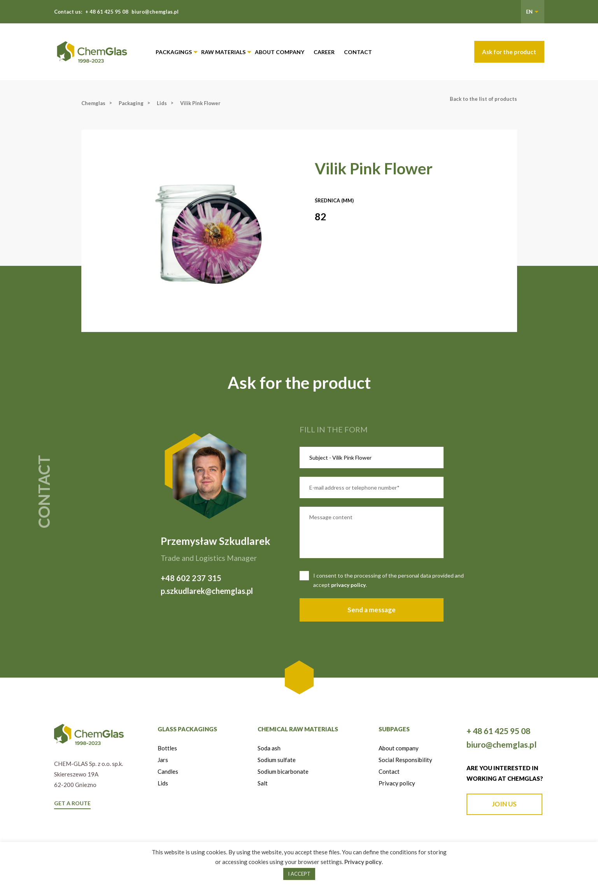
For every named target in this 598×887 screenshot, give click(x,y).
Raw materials (223, 52)
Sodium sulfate (277, 759)
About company (279, 52)
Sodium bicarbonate (283, 771)
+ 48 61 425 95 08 (106, 12)
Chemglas (93, 103)
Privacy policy (397, 783)
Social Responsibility (405, 759)
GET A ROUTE (72, 803)
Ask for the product (509, 51)
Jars (163, 759)
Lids (162, 103)
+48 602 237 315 (191, 578)
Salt (263, 783)
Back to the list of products (483, 99)
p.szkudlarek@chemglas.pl (207, 590)
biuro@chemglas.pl (155, 12)
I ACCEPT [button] (299, 874)
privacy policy (348, 584)
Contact (358, 52)
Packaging (131, 103)
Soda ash (269, 748)
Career (324, 52)
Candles (168, 771)
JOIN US (504, 804)
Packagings (174, 52)
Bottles (167, 748)
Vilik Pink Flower (200, 103)
